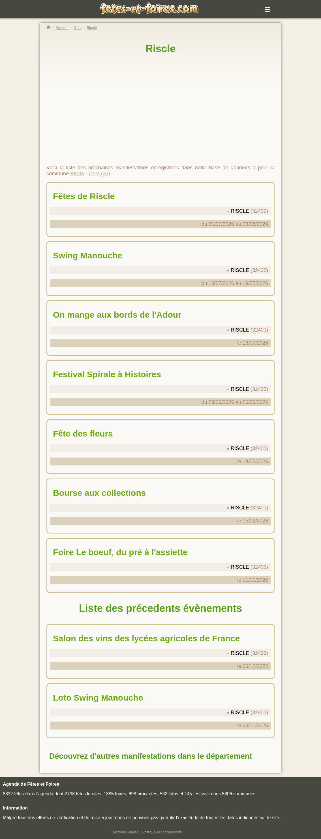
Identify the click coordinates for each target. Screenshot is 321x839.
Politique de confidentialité (162, 832)
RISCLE (240, 211)
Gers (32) (99, 173)
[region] (160, 107)
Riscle (160, 48)
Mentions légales (125, 832)
